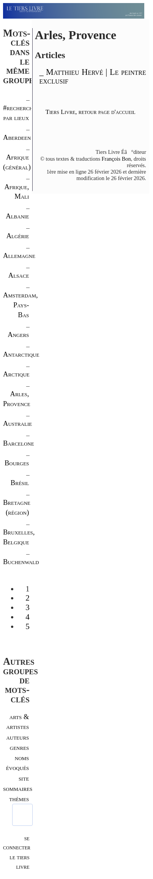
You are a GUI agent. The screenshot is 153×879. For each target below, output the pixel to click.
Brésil (20, 483)
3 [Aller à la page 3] (27, 607)
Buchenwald (21, 562)
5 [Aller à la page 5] (27, 626)
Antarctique (21, 354)
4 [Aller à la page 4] (27, 616)
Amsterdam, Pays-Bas (20, 305)
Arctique (16, 374)
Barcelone (18, 443)
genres (19, 747)
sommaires (17, 788)
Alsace (18, 275)
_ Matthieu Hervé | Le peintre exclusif (92, 76)
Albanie (17, 216)
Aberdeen (17, 137)
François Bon (116, 159)
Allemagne (19, 255)
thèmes (19, 799)
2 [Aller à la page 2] (27, 597)
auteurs (17, 737)
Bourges (17, 463)
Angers (18, 334)
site (24, 778)
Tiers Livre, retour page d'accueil (91, 111)
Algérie (17, 236)
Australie (17, 423)
